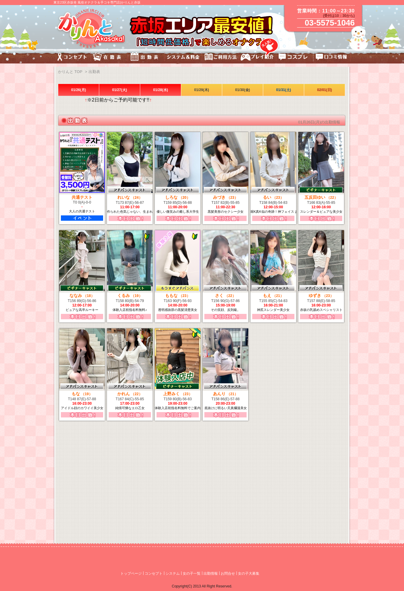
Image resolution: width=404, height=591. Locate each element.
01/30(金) (242, 90)
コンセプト (72, 57)
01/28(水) (160, 90)
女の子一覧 (192, 573)
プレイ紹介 (257, 57)
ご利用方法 (220, 57)
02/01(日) (324, 90)
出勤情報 (210, 573)
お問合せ (228, 573)
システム (172, 573)
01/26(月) (78, 90)
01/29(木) (201, 90)
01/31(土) (283, 90)
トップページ (131, 573)
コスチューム (294, 57)
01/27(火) (119, 90)
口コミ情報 (332, 57)
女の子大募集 (248, 573)
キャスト (109, 57)
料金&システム (183, 57)
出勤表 (146, 57)
